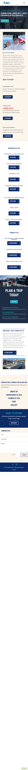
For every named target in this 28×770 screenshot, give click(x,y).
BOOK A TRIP (5, 21)
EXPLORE (13, 157)
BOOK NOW (14, 371)
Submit (24, 537)
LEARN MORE (7, 97)
